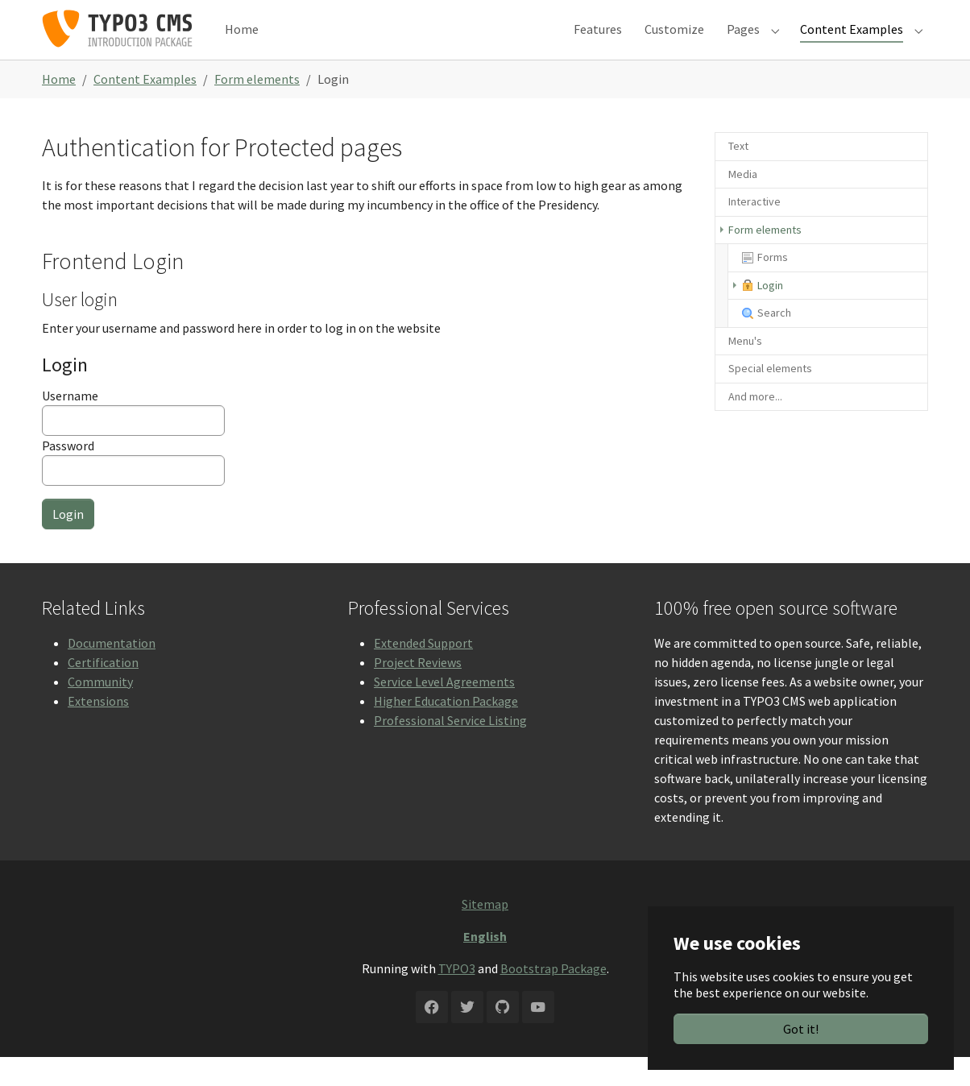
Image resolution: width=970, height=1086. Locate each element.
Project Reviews (418, 691)
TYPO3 (456, 997)
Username (133, 441)
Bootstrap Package (553, 997)
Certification (103, 691)
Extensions (98, 730)
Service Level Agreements (444, 711)
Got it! (801, 1029)
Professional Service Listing (450, 749)
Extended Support (423, 672)
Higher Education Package (446, 730)
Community (100, 711)
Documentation (111, 672)
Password (133, 490)
